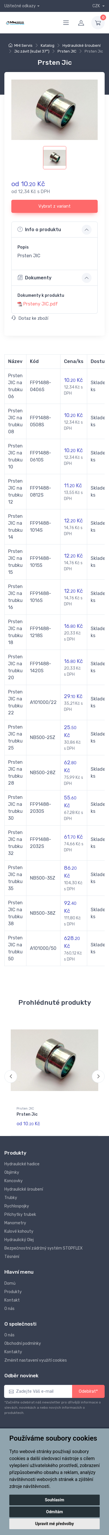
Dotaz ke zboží (30, 318)
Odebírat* (88, 1391)
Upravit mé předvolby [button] (54, 1523)
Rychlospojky (16, 1206)
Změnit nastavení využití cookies (35, 1360)
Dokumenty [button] (34, 278)
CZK (96, 5)
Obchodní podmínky (22, 1343)
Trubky (10, 1197)
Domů (9, 1283)
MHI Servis (23, 45)
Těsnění (11, 1256)
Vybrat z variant (54, 206)
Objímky (11, 1172)
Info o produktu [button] (39, 229)
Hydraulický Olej (19, 1239)
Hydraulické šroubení (81, 45)
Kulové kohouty (18, 1231)
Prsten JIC (67, 51)
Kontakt (12, 1300)
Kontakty (13, 1351)
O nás (9, 1308)
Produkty (13, 1291)
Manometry (15, 1223)
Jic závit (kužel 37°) (31, 51)
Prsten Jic (27, 1114)
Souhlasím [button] (54, 1500)
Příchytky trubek (20, 1214)
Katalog (47, 45)
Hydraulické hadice (22, 1164)
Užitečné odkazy (20, 5)
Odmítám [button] (54, 1511)
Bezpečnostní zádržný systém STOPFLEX (43, 1248)
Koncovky (13, 1180)
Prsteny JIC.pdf (40, 304)
